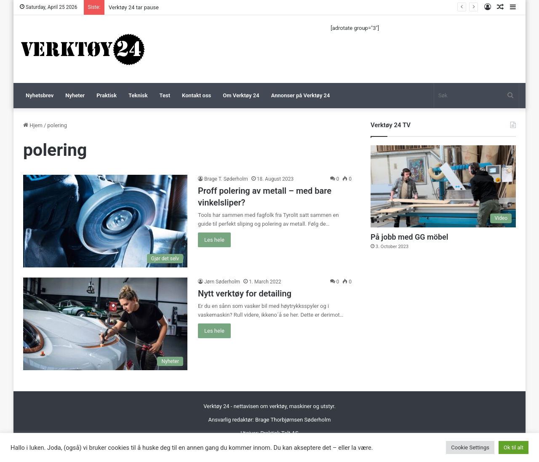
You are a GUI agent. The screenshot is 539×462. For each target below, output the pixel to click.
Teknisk (137, 95)
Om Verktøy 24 (241, 95)
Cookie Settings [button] (470, 447)
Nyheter (75, 95)
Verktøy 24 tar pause (134, 7)
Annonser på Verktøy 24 (300, 95)
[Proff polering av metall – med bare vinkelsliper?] (105, 221)
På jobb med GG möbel (409, 236)
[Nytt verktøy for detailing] (105, 324)
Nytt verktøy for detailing (244, 293)
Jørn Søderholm (222, 282)
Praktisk (106, 95)
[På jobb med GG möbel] (443, 186)
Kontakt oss (196, 95)
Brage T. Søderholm (226, 179)
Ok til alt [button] (513, 447)
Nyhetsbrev (39, 95)
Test (165, 95)
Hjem (33, 125)
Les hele (214, 240)
